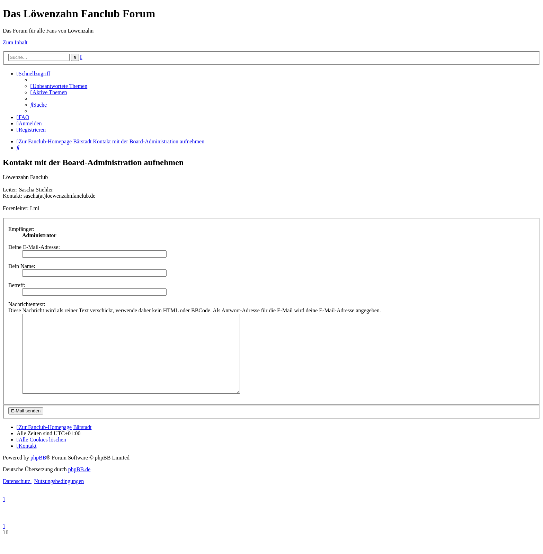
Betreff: (16, 285)
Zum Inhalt (15, 42)
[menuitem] (58, 86)
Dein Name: (21, 266)
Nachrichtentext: (26, 304)
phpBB (38, 473)
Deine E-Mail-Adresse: (34, 247)
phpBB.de (79, 485)
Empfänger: (21, 229)
